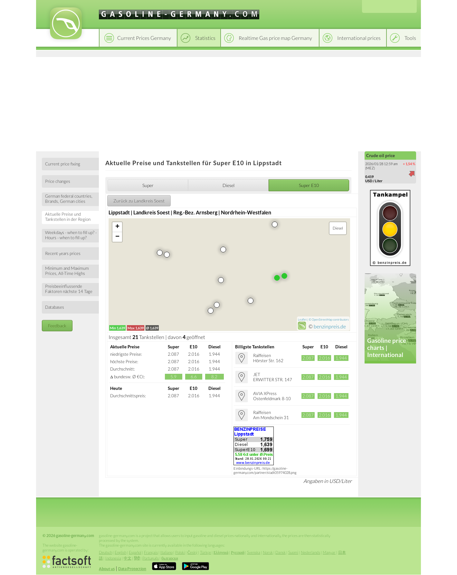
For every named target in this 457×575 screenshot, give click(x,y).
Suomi (293, 552)
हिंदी (137, 558)
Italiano (166, 552)
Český (192, 552)
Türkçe (205, 552)
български (169, 558)
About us (107, 568)
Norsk (268, 552)
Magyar (329, 552)
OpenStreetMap (322, 319)
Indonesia (113, 558)
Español (135, 552)
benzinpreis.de (330, 326)
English (120, 552)
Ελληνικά (221, 552)
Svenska (253, 552)
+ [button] (117, 227)
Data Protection (132, 568)
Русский (237, 552)
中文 (127, 558)
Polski (180, 552)
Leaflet (302, 319)
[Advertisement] (228, 103)
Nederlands (310, 552)
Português (150, 558)
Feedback (57, 325)
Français (151, 552)
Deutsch (105, 552)
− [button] (117, 237)
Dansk (280, 552)
